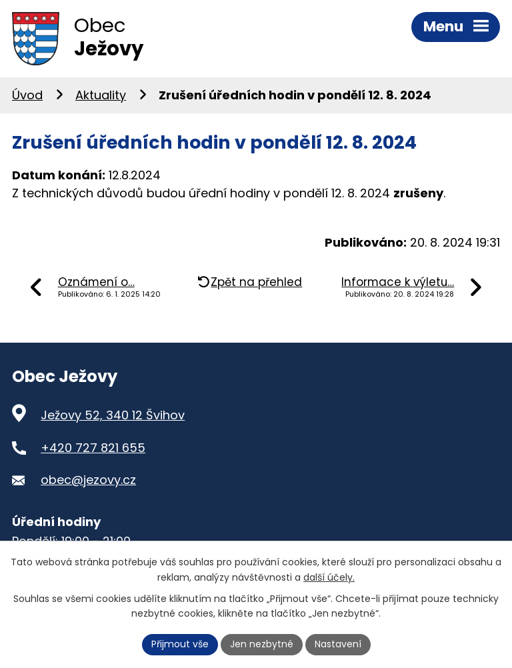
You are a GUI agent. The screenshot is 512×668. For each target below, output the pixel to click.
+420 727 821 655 (93, 447)
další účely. (329, 577)
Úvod (27, 95)
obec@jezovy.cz (88, 479)
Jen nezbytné (261, 644)
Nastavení (338, 644)
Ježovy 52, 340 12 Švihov (113, 415)
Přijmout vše (180, 644)
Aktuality (100, 95)
